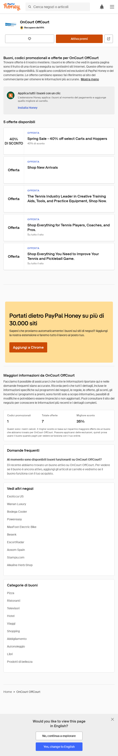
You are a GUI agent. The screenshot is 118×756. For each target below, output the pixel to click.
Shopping (13, 631)
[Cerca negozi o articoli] (58, 7)
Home (7, 692)
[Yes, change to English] (59, 746)
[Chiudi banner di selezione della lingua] (112, 719)
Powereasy (14, 519)
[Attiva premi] (79, 39)
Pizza (10, 593)
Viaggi (11, 623)
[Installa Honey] (27, 107)
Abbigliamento (17, 639)
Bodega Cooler (17, 512)
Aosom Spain (16, 550)
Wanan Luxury (16, 504)
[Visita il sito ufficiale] (108, 39)
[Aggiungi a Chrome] (28, 347)
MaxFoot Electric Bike (21, 527)
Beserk (11, 534)
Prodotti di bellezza (20, 662)
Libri (10, 654)
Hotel (10, 616)
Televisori (13, 608)
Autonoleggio (16, 646)
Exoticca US (15, 496)
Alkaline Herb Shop (20, 565)
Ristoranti (13, 601)
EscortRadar (15, 542)
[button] (112, 7)
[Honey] (11, 7)
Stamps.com (15, 557)
